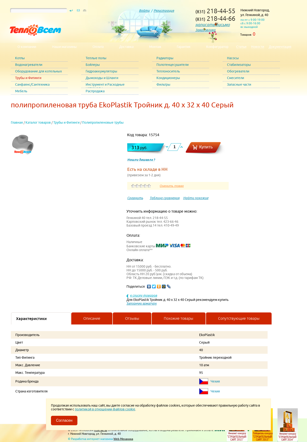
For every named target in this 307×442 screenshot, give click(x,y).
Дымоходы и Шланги (102, 78)
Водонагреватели (28, 65)
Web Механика (123, 439)
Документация (280, 47)
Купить (206, 146)
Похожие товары (178, 318)
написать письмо (212, 24)
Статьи (241, 47)
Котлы (20, 58)
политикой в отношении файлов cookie (105, 409)
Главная (17, 122)
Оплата (98, 47)
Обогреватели (238, 71)
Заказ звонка (205, 30)
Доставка (126, 47)
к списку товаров (143, 295)
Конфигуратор (217, 47)
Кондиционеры (168, 78)
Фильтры (163, 84)
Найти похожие (195, 198)
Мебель (21, 91)
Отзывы (132, 318)
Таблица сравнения (165, 198)
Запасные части (239, 84)
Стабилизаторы (239, 65)
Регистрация (164, 11)
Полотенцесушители (172, 65)
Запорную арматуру (141, 303)
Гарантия (183, 47)
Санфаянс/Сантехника (32, 84)
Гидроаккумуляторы (101, 71)
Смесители (235, 78)
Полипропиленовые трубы (103, 122)
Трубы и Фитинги (28, 78)
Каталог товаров (38, 122)
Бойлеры (93, 65)
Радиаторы (164, 58)
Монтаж (155, 47)
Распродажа (95, 91)
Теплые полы (96, 58)
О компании (26, 47)
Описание (91, 318)
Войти (144, 11)
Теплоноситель (168, 71)
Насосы (233, 58)
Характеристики (31, 318)
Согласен (64, 420)
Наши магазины (64, 47)
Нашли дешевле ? (141, 160)
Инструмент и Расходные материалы (105, 85)
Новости (257, 47)
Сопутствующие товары (239, 318)
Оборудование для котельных (38, 71)
